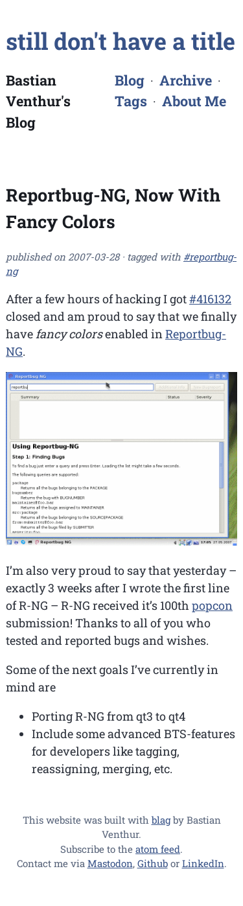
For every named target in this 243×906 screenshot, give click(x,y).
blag (161, 819)
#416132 (210, 299)
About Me (194, 100)
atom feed (157, 848)
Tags (131, 100)
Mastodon (110, 863)
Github (152, 863)
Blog (130, 80)
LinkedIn (203, 863)
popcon (212, 605)
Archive (185, 80)
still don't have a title (120, 40)
